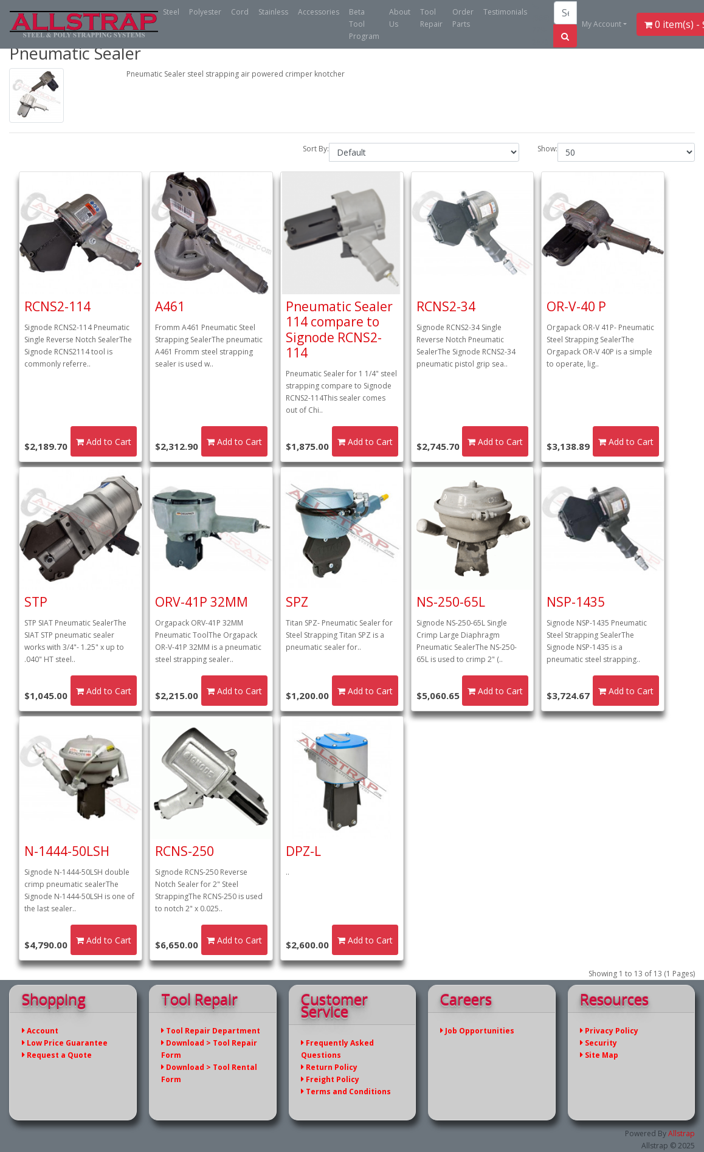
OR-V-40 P (576, 306)
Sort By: (316, 148)
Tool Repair (431, 18)
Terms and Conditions (346, 1091)
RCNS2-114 (57, 306)
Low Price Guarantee (65, 1043)
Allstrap (681, 1133)
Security (598, 1043)
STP (35, 601)
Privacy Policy (609, 1031)
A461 (170, 306)
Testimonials (505, 12)
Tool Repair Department (210, 1031)
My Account (601, 24)
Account (40, 1031)
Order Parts (463, 18)
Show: (547, 148)
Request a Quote (57, 1055)
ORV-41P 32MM (201, 601)
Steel (171, 12)
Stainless (273, 12)
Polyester (205, 12)
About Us (399, 18)
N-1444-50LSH (66, 851)
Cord (240, 12)
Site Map (599, 1055)
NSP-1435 (576, 601)
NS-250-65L (450, 601)
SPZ (297, 601)
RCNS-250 (184, 851)
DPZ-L (303, 851)
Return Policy (329, 1067)
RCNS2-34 (445, 306)
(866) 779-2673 (540, 24)
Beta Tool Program (364, 24)
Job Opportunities (477, 1031)
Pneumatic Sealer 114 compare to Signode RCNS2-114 (339, 329)
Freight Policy (330, 1079)
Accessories (318, 12)
